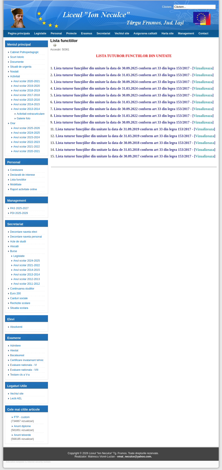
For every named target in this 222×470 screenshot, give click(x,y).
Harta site (168, 33)
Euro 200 (15, 293)
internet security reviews (39, 462)
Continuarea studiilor (22, 288)
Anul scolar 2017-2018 (26, 95)
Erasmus (86, 33)
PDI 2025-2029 (19, 213)
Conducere (16, 169)
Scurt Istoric (17, 57)
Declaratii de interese (22, 174)
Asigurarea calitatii (145, 33)
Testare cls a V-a (20, 374)
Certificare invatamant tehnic (27, 360)
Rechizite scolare (20, 303)
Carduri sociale (19, 298)
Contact (203, 33)
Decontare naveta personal (26, 236)
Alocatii (14, 246)
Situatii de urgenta (20, 66)
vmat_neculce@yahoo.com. (134, 456)
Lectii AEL (16, 398)
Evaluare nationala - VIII (24, 369)
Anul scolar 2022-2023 (26, 142)
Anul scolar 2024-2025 (26, 132)
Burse (13, 251)
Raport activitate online (23, 189)
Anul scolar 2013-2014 (26, 109)
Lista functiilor (18, 179)
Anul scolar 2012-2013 (26, 279)
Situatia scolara (19, 308)
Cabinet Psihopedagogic (24, 52)
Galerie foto (23, 118)
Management (186, 33)
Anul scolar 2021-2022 (26, 146)
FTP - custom (22, 417)
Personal (56, 33)
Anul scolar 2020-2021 (26, 81)
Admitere (15, 345)
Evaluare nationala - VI (23, 365)
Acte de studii (18, 241)
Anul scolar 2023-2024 (26, 137)
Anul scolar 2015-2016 (26, 99)
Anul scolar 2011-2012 (26, 283)
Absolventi (16, 326)
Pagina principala (19, 33)
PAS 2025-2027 (19, 208)
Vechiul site (122, 33)
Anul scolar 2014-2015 (26, 104)
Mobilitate (15, 184)
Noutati (14, 71)
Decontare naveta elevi (23, 231)
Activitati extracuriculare (31, 113)
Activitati (15, 76)
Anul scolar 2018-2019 (26, 90)
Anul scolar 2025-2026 (26, 128)
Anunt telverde (22, 435)
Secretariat (103, 33)
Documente (17, 61)
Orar (12, 123)
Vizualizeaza (203, 68)
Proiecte (71, 33)
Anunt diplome (22, 426)
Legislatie (40, 33)
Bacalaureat (17, 355)
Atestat (14, 350)
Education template (15, 462)
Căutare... (168, 6)
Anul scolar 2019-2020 (26, 85)
